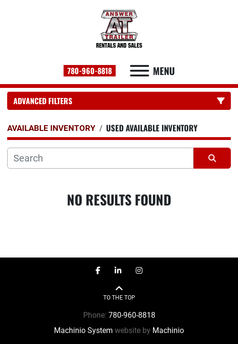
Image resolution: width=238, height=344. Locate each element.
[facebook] (98, 271)
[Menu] (139, 70)
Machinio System (83, 330)
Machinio (168, 330)
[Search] (100, 158)
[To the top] (119, 293)
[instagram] (139, 271)
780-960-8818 (89, 70)
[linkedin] (118, 271)
